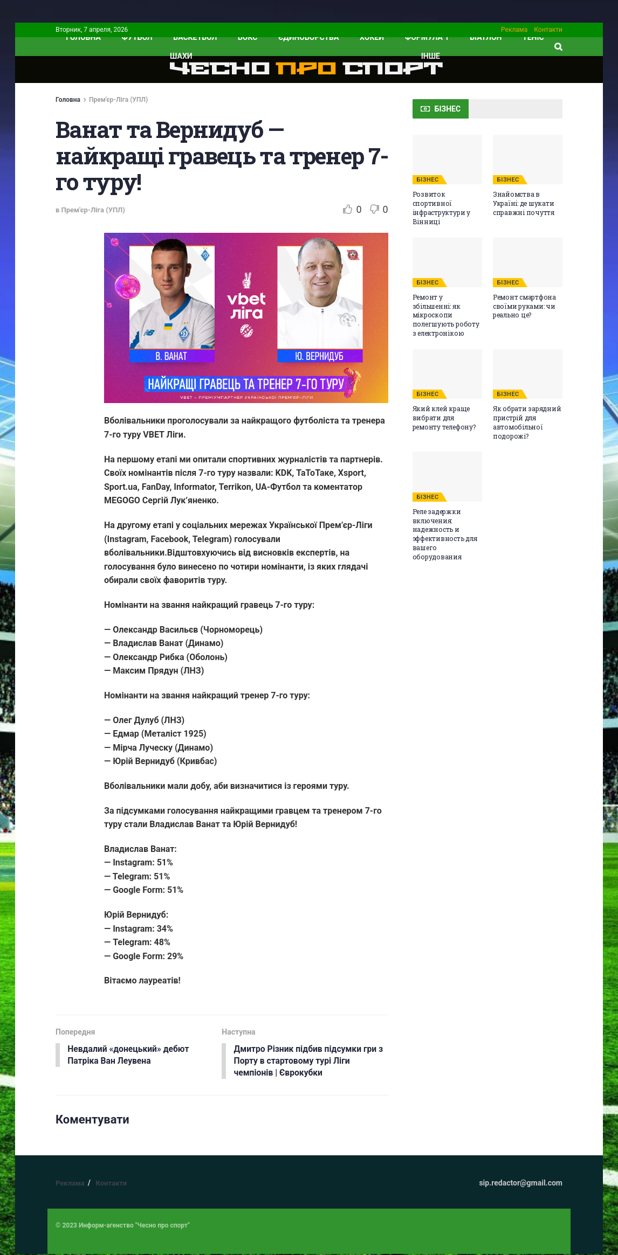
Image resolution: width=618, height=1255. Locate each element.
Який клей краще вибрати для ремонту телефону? (444, 417)
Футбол (137, 37)
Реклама (514, 29)
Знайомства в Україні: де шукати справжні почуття (523, 203)
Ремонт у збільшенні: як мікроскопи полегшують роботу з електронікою (446, 315)
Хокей (372, 37)
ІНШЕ (430, 56)
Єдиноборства (308, 37)
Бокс (247, 37)
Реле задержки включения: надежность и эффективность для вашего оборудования (445, 534)
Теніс (533, 37)
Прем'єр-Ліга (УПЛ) (118, 99)
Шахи (181, 56)
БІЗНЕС (428, 179)
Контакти (548, 29)
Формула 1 (427, 37)
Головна (68, 99)
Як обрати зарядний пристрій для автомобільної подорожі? (527, 422)
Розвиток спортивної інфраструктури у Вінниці (441, 207)
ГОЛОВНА (83, 37)
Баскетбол (195, 37)
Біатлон (486, 37)
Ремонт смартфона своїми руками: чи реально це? (524, 306)
